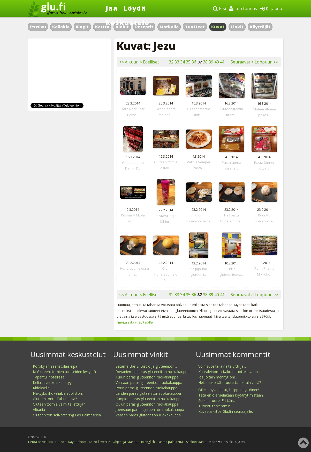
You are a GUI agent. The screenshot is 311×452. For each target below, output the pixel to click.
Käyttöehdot (77, 442)
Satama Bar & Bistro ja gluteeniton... (146, 366)
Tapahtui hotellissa (48, 377)
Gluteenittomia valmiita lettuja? (59, 404)
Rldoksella (41, 387)
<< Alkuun (129, 62)
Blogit (82, 27)
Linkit (237, 27)
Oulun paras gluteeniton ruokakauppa (147, 404)
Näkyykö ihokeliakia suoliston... (58, 393)
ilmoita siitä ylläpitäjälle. (135, 322)
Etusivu (38, 27)
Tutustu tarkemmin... (215, 405)
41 (222, 62)
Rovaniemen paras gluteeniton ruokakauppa (152, 371)
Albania (39, 409)
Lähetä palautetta (170, 442)
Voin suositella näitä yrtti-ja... (222, 366)
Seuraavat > (242, 62)
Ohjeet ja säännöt (126, 442)
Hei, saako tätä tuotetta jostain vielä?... (230, 382)
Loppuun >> (266, 62)
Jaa (112, 8)
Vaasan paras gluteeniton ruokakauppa (148, 415)
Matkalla (169, 27)
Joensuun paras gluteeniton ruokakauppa (150, 409)
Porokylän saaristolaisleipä (55, 366)
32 (171, 62)
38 (205, 62)
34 (182, 62)
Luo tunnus (243, 8)
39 (211, 62)
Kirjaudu (271, 8)
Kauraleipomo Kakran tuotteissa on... (229, 371)
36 (194, 62)
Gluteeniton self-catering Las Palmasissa (67, 415)
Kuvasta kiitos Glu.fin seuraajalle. (225, 411)
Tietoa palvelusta (40, 442)
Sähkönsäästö (196, 442)
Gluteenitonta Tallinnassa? (55, 398)
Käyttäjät (260, 27)
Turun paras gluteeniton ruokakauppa (147, 377)
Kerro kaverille (99, 442)
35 (188, 62)
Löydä (135, 8)
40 (216, 62)
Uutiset (60, 442)
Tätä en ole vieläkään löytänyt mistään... (231, 395)
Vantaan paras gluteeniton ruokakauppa (149, 382)
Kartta (102, 27)
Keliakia (61, 27)
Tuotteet (195, 27)
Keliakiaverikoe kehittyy (52, 382)
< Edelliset (149, 62)
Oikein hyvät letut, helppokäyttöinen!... (229, 389)
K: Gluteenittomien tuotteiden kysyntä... (65, 371)
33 (177, 62)
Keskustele (127, 22)
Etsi (219, 8)
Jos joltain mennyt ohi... (217, 377)
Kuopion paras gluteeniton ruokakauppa (149, 398)
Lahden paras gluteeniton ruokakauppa (148, 393)
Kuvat (218, 27)
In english (148, 442)
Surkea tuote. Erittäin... (217, 400)
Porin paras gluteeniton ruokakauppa (146, 387)
